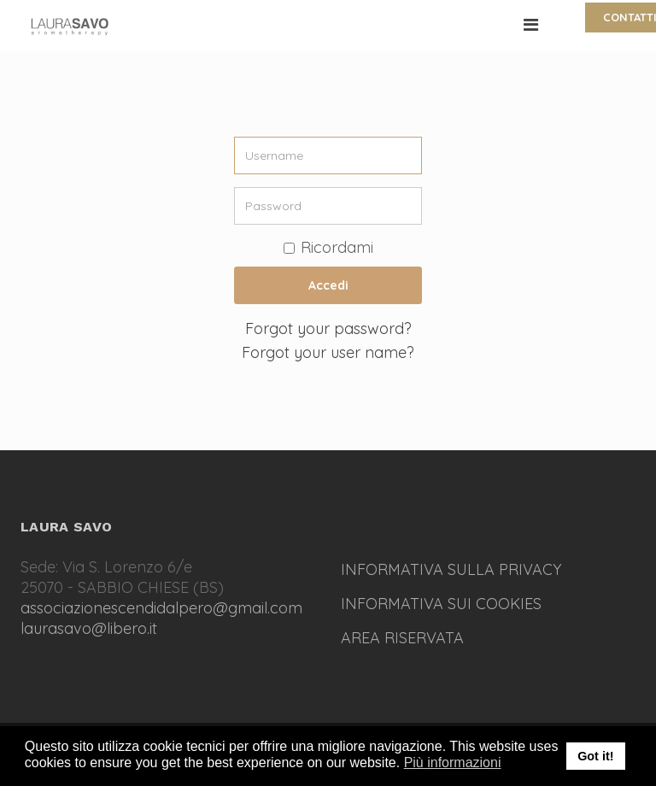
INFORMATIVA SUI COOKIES (441, 603)
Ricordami (328, 247)
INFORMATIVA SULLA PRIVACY (451, 569)
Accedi (328, 285)
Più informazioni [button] (452, 762)
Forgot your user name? (328, 352)
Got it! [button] (595, 756)
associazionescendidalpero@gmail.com (161, 608)
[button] (512, 763)
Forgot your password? (328, 328)
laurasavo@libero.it (88, 628)
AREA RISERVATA (402, 638)
